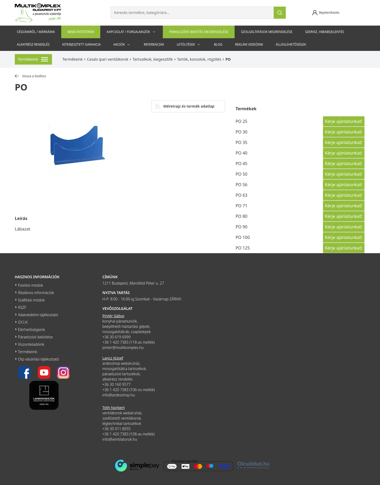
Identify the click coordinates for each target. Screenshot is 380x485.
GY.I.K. (23, 322)
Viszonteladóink (31, 344)
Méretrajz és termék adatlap (184, 106)
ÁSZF (22, 307)
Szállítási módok (31, 299)
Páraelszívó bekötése (35, 336)
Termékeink (73, 59)
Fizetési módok (30, 285)
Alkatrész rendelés (33, 44)
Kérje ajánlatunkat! (343, 121)
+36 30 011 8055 (116, 428)
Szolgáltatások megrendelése (266, 32)
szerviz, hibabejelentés (324, 32)
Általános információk (36, 292)
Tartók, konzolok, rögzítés (199, 59)
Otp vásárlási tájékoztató (38, 359)
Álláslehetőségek (291, 44)
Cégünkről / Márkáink (36, 32)
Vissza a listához (30, 76)
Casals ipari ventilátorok (107, 59)
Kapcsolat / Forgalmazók (131, 32)
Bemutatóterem (81, 32)
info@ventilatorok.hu (119, 439)
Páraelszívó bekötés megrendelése (198, 32)
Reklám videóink (249, 44)
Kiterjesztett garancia (81, 44)
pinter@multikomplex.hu (123, 347)
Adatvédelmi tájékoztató (38, 314)
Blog (218, 44)
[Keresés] (280, 13)
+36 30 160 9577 (116, 384)
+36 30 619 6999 (116, 336)
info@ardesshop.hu (118, 394)
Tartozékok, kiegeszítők (152, 59)
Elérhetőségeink (31, 329)
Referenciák (154, 44)
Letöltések (189, 44)
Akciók (122, 44)
